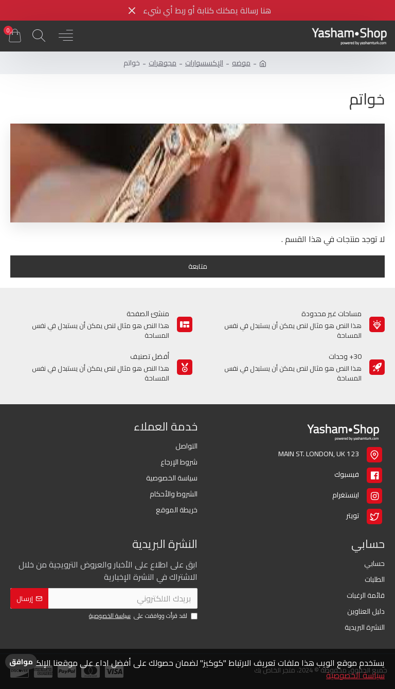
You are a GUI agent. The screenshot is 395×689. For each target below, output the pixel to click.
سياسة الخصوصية (355, 675)
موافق (21, 661)
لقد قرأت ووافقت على (142, 616)
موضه (241, 63)
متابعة (197, 266)
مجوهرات (162, 63)
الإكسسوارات (204, 63)
